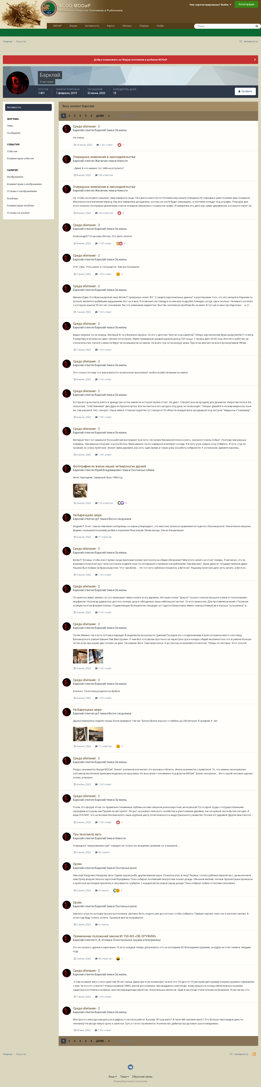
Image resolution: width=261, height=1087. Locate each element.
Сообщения (13, 133)
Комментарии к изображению (24, 184)
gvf (97, 518)
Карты (110, 25)
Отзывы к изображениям (22, 191)
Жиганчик (101, 160)
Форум (73, 25)
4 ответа (102, 890)
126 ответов (104, 175)
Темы (10, 125)
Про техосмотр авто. (87, 834)
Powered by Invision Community (130, 1081)
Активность (92, 25)
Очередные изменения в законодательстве (104, 157)
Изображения (15, 176)
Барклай (78, 130)
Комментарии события (20, 158)
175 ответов (104, 503)
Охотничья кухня (126, 867)
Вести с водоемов (120, 518)
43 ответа (102, 852)
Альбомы (12, 198)
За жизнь (121, 130)
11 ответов (103, 537)
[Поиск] (216, 26)
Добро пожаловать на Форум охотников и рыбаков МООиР (130, 59)
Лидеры (144, 25)
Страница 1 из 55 (127, 116)
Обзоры (127, 25)
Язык (113, 1076)
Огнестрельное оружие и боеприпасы (137, 939)
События (12, 151)
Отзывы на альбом (18, 212)
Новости (122, 160)
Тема (124, 1076)
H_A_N (99, 939)
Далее (100, 116)
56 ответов (103, 958)
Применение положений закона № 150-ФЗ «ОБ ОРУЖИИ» (114, 936)
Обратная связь (142, 1076)
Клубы (160, 25)
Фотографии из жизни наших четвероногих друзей (109, 466)
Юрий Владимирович (108, 470)
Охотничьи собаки (142, 470)
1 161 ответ (104, 144)
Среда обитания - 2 (86, 126)
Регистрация (246, 4)
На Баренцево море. (87, 515)
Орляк (77, 864)
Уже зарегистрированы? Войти (210, 4)
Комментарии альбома (20, 205)
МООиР (57, 25)
